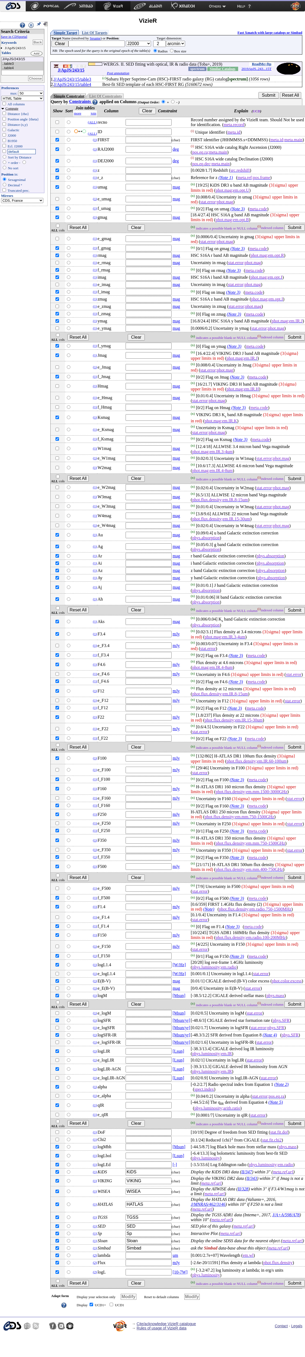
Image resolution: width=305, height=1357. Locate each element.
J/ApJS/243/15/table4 (72, 84)
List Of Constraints (105, 96)
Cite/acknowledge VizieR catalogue (166, 1324)
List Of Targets (94, 33)
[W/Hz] (179, 964)
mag (176, 187)
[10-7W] (180, 1272)
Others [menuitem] (215, 6)
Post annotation (118, 73)
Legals (296, 1326)
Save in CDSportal (14, 37)
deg (176, 149)
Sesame (95, 38)
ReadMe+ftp (261, 64)
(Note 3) (237, 209)
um (175, 1255)
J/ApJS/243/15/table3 (72, 79)
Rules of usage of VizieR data (161, 1328)
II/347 (246, 1172)
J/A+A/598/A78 (286, 1215)
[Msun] (179, 995)
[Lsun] (178, 1051)
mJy (176, 634)
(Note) (208, 909)
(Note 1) (225, 177)
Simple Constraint (69, 96)
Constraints (83, 101)
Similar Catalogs (222, 69)
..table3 (22, 64)
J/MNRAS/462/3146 (208, 1204)
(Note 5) (275, 1102)
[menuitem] (13, 6)
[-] (175, 1164)
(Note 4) (270, 1035)
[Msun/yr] (181, 1020)
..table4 (22, 68)
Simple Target (65, 33)
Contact (281, 1326)
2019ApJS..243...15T (256, 69)
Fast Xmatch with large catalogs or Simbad (269, 33)
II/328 (243, 1189)
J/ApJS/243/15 (22, 59)
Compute (11, 108)
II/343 (251, 1178)
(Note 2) (281, 1084)
